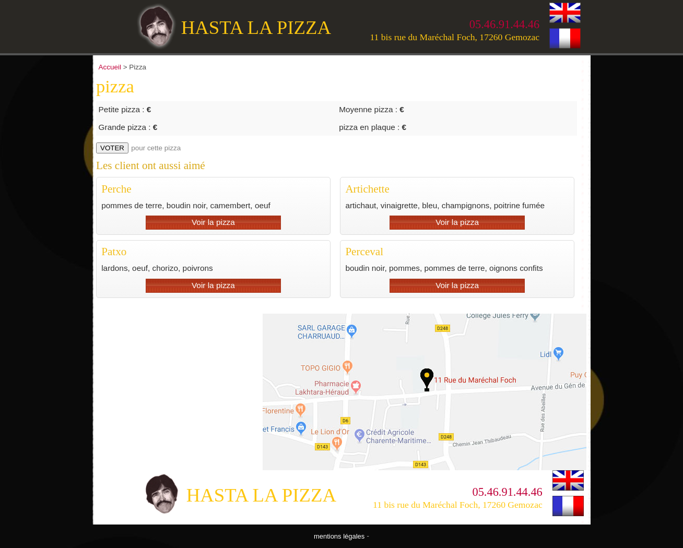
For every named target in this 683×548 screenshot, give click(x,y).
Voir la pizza (213, 222)
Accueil (110, 67)
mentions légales (339, 536)
